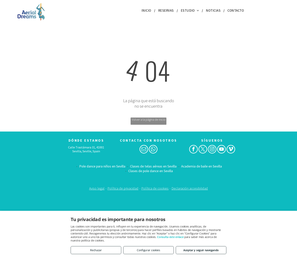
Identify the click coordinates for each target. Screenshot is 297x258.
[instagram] (212, 149)
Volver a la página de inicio (148, 119)
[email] (144, 149)
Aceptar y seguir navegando (201, 250)
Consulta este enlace (170, 237)
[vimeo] (231, 149)
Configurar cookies (148, 250)
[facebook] (193, 149)
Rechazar (96, 250)
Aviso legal (97, 188)
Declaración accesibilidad (189, 188)
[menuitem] (147, 10)
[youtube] (221, 149)
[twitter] (203, 149)
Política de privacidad (122, 188)
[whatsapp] (153, 149)
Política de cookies (155, 188)
